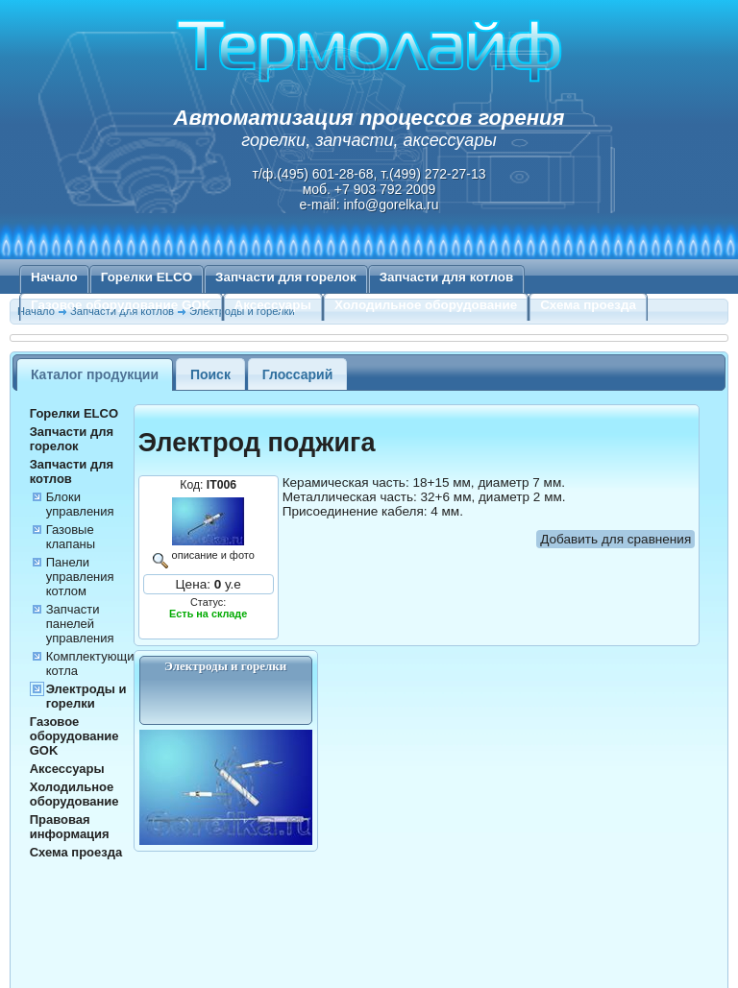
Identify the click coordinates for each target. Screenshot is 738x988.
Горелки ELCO (146, 277)
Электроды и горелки (86, 696)
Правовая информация (70, 826)
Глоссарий (297, 374)
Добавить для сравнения (615, 539)
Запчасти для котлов (447, 277)
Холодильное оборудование (425, 305)
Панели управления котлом (80, 576)
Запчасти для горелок (286, 277)
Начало (54, 277)
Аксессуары (272, 305)
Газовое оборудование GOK (121, 305)
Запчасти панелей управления (80, 623)
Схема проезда (588, 305)
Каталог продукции (95, 374)
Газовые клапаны (70, 536)
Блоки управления (80, 504)
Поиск (210, 374)
